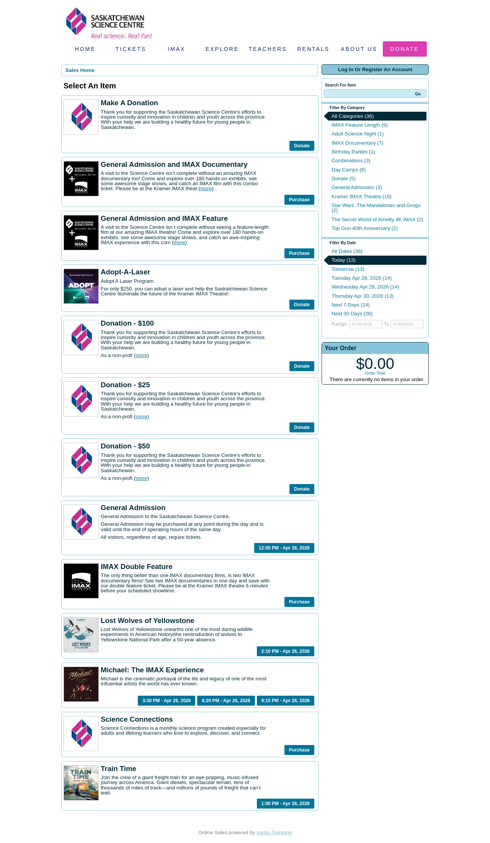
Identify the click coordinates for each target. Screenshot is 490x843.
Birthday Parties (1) (353, 152)
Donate (404, 49)
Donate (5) (344, 178)
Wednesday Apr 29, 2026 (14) (365, 287)
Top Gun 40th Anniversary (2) (365, 228)
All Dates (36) (347, 251)
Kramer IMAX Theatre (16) (362, 196)
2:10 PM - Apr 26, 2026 (285, 651)
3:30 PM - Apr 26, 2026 (166, 700)
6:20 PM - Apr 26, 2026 (226, 700)
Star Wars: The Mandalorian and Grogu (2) (376, 207)
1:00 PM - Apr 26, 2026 (285, 803)
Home (85, 49)
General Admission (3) (357, 187)
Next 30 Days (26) (352, 313)
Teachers (267, 49)
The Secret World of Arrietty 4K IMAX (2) (377, 219)
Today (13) (344, 260)
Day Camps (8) (349, 170)
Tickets (131, 49)
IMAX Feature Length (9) (360, 125)
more (206, 188)
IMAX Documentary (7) (358, 143)
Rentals (313, 49)
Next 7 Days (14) (351, 305)
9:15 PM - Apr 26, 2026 (285, 700)
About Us (359, 49)
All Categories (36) (353, 116)
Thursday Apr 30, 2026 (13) (363, 296)
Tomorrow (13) (348, 269)
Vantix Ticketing (274, 832)
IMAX (176, 49)
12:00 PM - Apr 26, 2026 (284, 548)
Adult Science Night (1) (358, 134)
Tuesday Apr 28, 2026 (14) (362, 278)
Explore (222, 49)
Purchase (299, 199)
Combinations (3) (351, 160)
